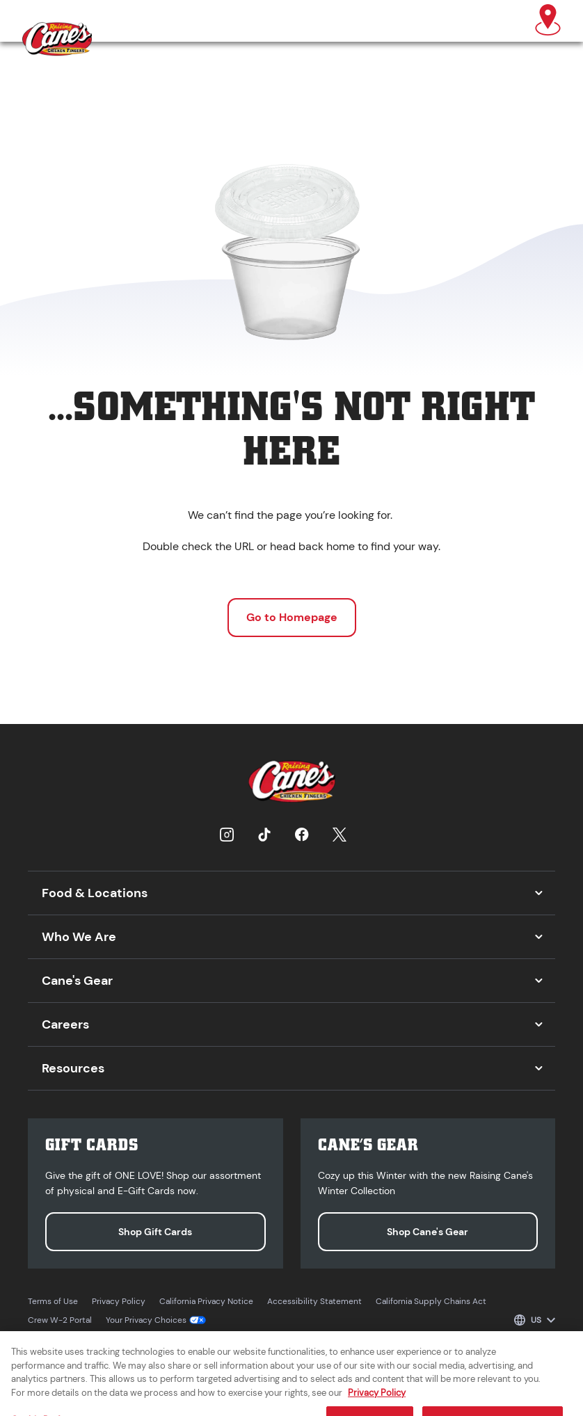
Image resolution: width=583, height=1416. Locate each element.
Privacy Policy (118, 1301)
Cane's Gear (77, 980)
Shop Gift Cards (155, 1231)
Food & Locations (94, 893)
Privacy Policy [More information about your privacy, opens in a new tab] (377, 1400)
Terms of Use (53, 1301)
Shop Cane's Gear (427, 1231)
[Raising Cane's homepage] (57, 39)
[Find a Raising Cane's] (548, 21)
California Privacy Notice (206, 1301)
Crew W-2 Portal (60, 1320)
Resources (73, 1068)
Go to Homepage (291, 617)
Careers (65, 1024)
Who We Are (79, 936)
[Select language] (534, 1320)
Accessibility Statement (314, 1301)
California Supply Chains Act (431, 1301)
